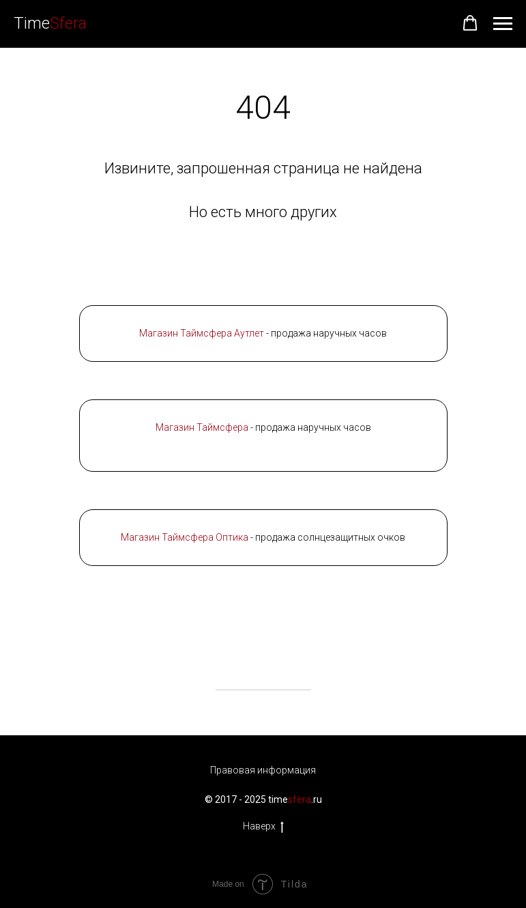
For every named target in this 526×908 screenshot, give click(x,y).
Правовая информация (263, 770)
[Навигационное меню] (502, 24)
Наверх (263, 827)
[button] (470, 23)
